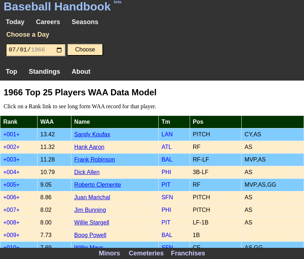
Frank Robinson (94, 159)
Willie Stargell (91, 222)
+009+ (11, 235)
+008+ (11, 222)
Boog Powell (90, 235)
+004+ (11, 172)
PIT (166, 185)
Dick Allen (87, 172)
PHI (166, 172)
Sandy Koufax (92, 134)
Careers (48, 22)
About (81, 71)
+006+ (11, 197)
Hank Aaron (89, 147)
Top (11, 71)
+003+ (11, 159)
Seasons (85, 22)
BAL (167, 159)
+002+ (11, 147)
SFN (167, 197)
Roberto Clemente (97, 185)
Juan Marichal (92, 197)
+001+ (11, 134)
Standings (44, 71)
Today (15, 22)
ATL (167, 147)
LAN (167, 134)
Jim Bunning (90, 210)
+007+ (11, 210)
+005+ (11, 185)
